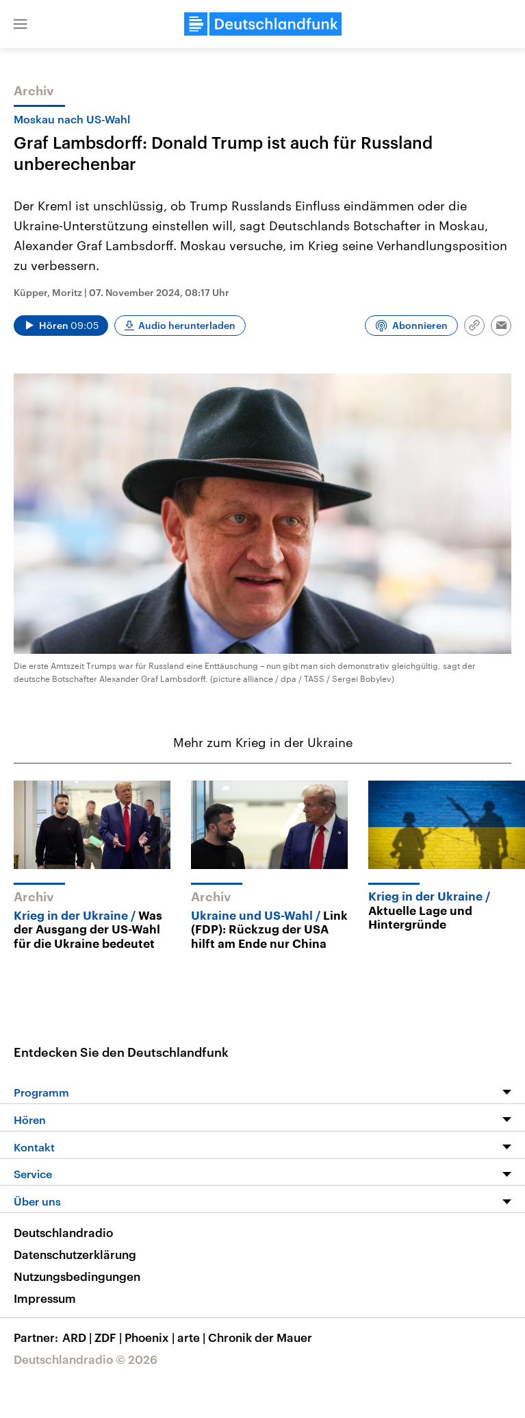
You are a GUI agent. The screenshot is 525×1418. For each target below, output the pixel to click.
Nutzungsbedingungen (77, 1276)
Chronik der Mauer (260, 1337)
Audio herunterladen (186, 325)
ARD (78, 1337)
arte (192, 1337)
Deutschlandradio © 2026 (85, 1359)
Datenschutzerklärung (75, 1254)
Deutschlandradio (63, 1232)
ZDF (109, 1337)
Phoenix (151, 1337)
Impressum (45, 1298)
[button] (20, 24)
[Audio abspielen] (61, 325)
